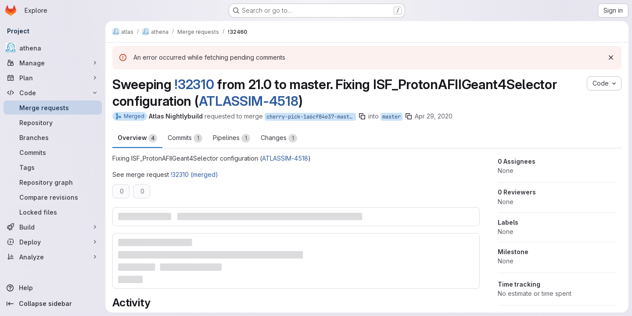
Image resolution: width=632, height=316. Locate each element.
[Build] (53, 227)
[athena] (53, 48)
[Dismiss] (611, 57)
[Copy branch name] (362, 116)
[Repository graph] (53, 182)
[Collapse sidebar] (53, 304)
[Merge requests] (53, 108)
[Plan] (53, 78)
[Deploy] (53, 242)
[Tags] (53, 167)
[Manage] (53, 63)
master (391, 116)
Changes (279, 138)
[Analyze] (53, 257)
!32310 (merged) (194, 174)
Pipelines (231, 138)
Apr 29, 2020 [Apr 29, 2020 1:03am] (433, 116)
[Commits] (53, 152)
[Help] (53, 288)
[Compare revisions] (53, 197)
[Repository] (53, 122)
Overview (137, 138)
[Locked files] (53, 212)
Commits (185, 138)
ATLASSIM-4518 (248, 101)
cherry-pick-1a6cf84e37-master (311, 116)
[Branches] (53, 137)
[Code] (53, 93)
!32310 (194, 84)
